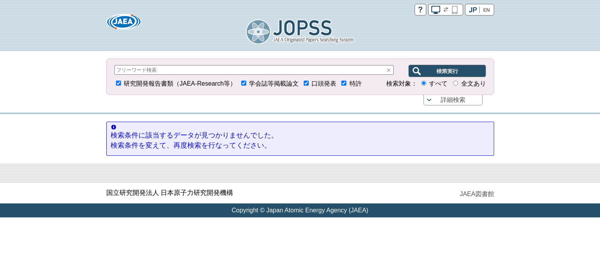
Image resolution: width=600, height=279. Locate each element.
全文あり (473, 83)
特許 (355, 83)
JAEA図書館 (477, 194)
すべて (438, 83)
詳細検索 (453, 99)
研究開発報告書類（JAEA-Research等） (180, 83)
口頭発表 (323, 83)
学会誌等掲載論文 (274, 83)
